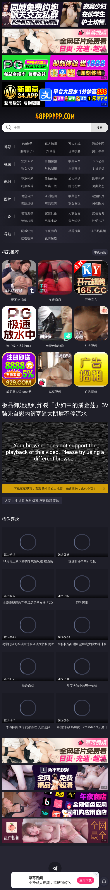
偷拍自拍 (51, 178)
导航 (7, 234)
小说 (7, 216)
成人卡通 (74, 178)
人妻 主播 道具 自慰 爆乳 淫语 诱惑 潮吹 (32, 500)
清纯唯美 (51, 203)
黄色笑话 (74, 221)
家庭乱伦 (51, 213)
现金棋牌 (74, 151)
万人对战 (74, 144)
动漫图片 (98, 196)
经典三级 (51, 186)
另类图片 (98, 203)
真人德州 (51, 144)
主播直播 (74, 168)
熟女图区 (74, 203)
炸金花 (50, 151)
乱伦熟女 (74, 186)
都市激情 (27, 213)
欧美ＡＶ (74, 161)
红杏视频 (27, 238)
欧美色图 (74, 196)
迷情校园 (27, 221)
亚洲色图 (51, 196)
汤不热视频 (98, 231)
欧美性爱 (98, 178)
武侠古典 (98, 213)
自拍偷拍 (51, 161)
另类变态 (98, 186)
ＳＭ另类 (98, 168)
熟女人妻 (27, 168)
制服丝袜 (27, 186)
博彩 (7, 146)
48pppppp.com (55, 116)
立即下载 (85, 880)
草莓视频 (74, 231)
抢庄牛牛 (98, 151)
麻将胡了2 (27, 151)
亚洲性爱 (27, 178)
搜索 (99, 127)
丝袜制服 (51, 168)
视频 (7, 164)
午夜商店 (51, 231)
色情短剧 (51, 238)
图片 (7, 199)
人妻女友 (74, 213)
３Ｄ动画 (98, 161)
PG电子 (27, 144)
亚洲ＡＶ (27, 161)
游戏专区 (98, 144)
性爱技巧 (98, 221)
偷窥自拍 (27, 196)
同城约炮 (27, 231)
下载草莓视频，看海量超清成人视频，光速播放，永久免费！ (60, 488)
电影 (7, 181)
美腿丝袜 (27, 203)
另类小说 (51, 221)
